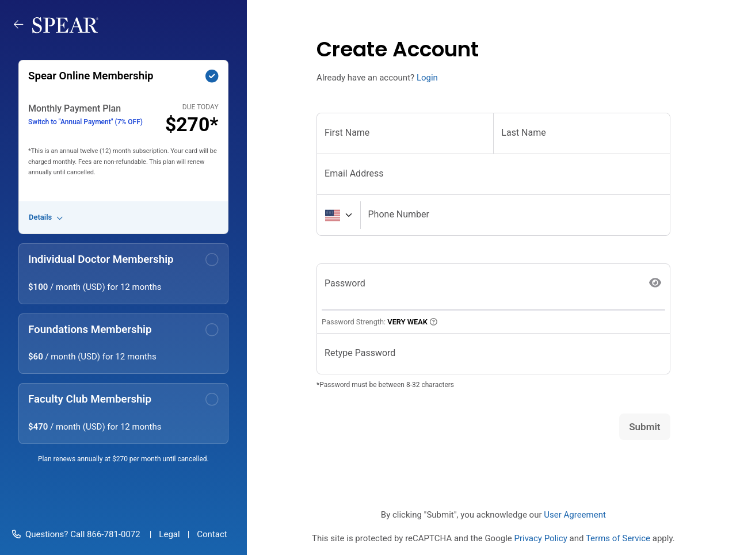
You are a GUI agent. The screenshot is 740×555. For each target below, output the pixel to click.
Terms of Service (618, 538)
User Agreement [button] (575, 515)
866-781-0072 (112, 534)
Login (427, 77)
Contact (212, 534)
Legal (169, 534)
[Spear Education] (65, 25)
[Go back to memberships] (23, 25)
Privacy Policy (540, 538)
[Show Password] (655, 283)
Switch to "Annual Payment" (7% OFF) (85, 122)
